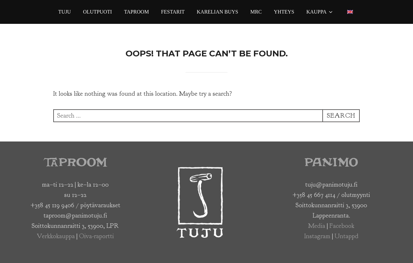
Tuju (64, 12)
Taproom (136, 12)
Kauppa (320, 12)
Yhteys (284, 12)
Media (316, 226)
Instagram (317, 236)
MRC (256, 12)
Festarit (173, 12)
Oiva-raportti (96, 236)
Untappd (346, 236)
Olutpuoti (97, 12)
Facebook (341, 226)
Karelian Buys (217, 12)
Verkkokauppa (56, 236)
